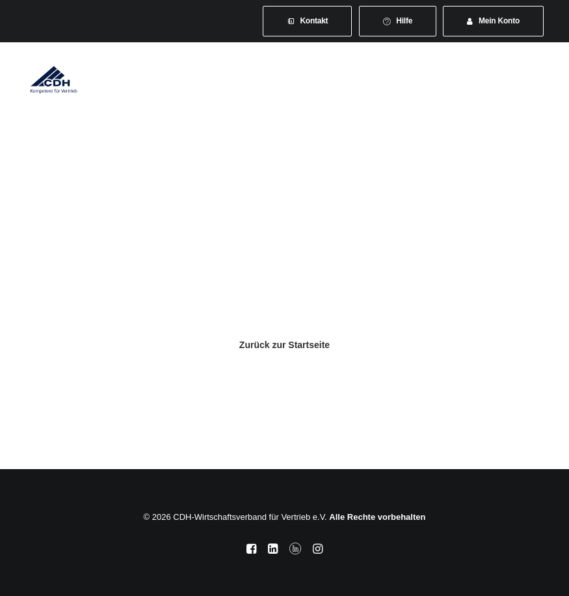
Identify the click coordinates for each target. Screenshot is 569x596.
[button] (539, 79)
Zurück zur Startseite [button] (284, 345)
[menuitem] (307, 21)
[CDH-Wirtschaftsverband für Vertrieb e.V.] (54, 79)
